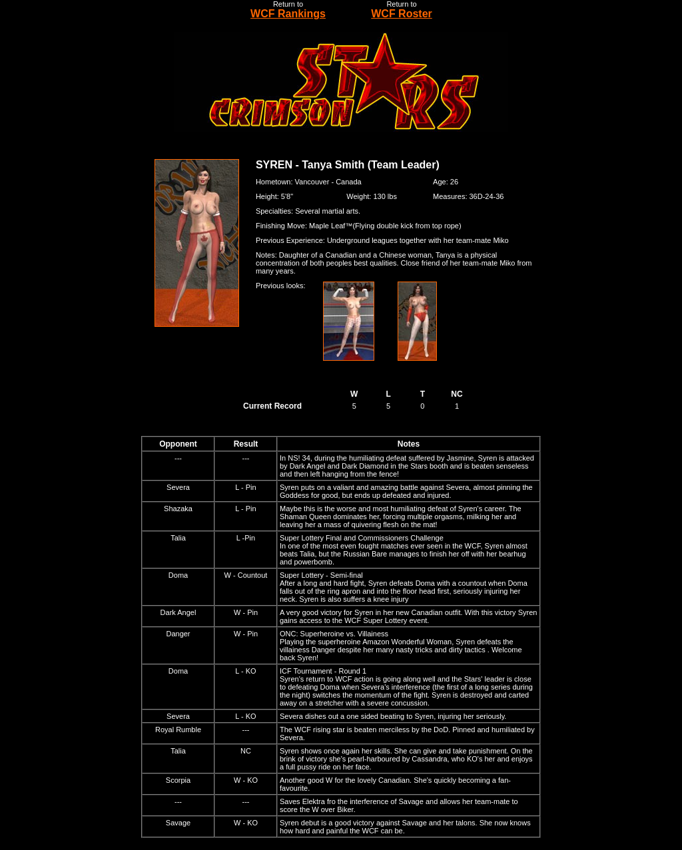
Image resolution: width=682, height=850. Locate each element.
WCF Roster (401, 13)
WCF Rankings (288, 13)
